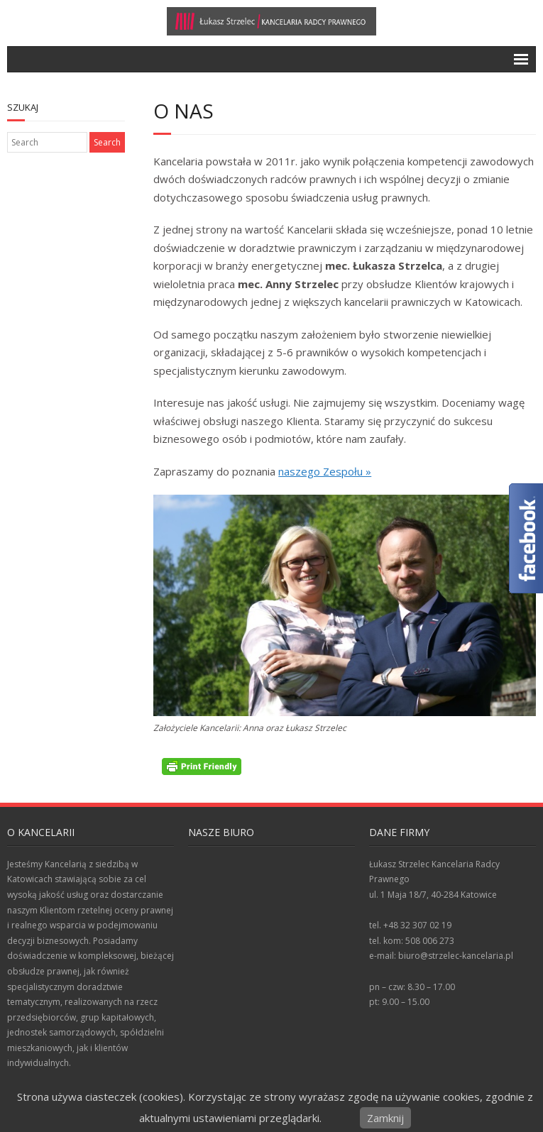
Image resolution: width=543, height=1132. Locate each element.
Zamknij (385, 1118)
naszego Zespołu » (324, 471)
